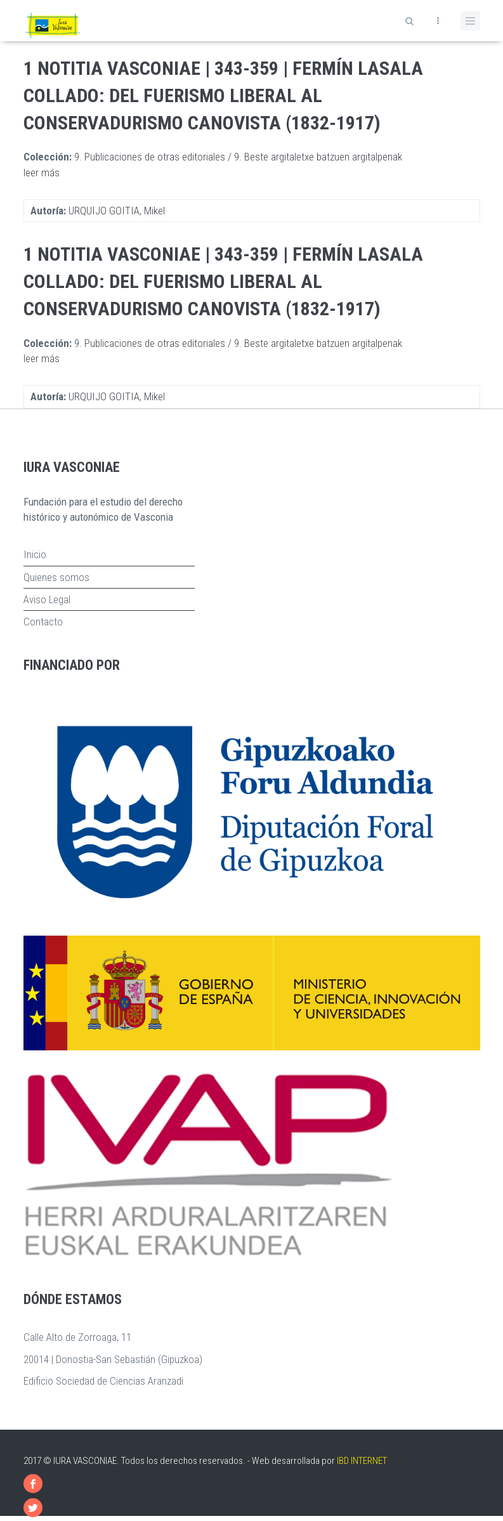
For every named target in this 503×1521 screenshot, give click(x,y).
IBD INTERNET (362, 1460)
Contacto (43, 621)
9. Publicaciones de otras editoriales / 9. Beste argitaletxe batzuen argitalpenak (238, 156)
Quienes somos (56, 577)
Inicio (34, 554)
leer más (41, 172)
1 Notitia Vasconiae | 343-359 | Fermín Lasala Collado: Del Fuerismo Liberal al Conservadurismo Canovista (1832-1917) (223, 95)
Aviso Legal (46, 599)
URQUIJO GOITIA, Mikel (117, 210)
